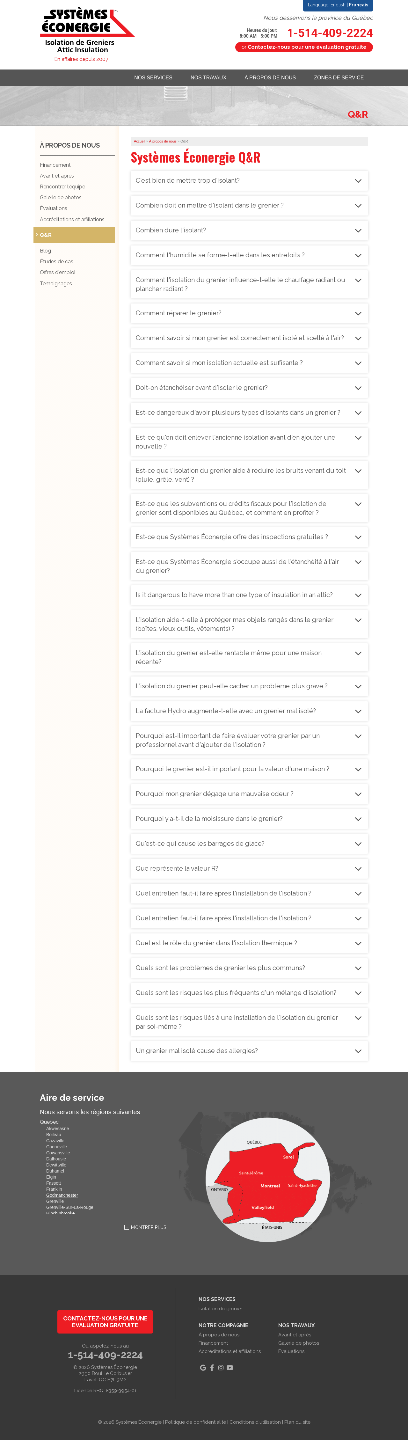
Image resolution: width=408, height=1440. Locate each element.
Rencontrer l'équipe (62, 187)
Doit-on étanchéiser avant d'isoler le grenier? (202, 387)
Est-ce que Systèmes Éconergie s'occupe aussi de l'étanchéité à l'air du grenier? (237, 566)
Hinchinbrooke (60, 1213)
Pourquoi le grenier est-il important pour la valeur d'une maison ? (232, 769)
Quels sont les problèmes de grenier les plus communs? (220, 968)
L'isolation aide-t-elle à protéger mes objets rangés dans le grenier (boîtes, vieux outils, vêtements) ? (234, 624)
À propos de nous (269, 77)
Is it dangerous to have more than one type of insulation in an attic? (234, 595)
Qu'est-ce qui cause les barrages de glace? (200, 843)
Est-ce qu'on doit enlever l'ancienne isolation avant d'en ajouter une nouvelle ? (235, 442)
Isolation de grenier (220, 1309)
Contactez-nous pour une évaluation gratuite (105, 1322)
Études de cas (56, 262)
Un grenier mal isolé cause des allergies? (197, 1051)
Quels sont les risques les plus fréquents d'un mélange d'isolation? (236, 993)
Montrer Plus (148, 1227)
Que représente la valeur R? (177, 868)
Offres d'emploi (57, 273)
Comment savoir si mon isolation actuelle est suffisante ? (219, 363)
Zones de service (338, 77)
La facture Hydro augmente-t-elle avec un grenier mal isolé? (226, 711)
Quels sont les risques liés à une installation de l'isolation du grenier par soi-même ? (237, 1022)
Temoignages (56, 284)
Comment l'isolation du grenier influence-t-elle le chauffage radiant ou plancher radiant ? (240, 284)
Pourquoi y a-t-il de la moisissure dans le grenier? (209, 818)
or (304, 47)
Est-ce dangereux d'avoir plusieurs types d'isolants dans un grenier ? (238, 412)
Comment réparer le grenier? (179, 313)
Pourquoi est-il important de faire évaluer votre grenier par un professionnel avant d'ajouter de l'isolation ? (228, 740)
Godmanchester (62, 1195)
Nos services (150, 77)
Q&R (46, 235)
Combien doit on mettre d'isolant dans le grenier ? (210, 205)
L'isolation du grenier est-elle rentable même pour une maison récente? (229, 657)
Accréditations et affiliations (72, 219)
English (338, 4)
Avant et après (57, 176)
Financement (55, 165)
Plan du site (297, 1422)
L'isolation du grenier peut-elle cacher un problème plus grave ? (232, 686)
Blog (45, 251)
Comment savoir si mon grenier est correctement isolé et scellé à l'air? (240, 338)
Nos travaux (206, 77)
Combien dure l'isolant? (171, 230)
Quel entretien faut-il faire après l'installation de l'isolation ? (223, 893)
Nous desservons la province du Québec (318, 17)
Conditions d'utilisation (255, 1422)
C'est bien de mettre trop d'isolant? (188, 180)
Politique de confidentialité (195, 1422)
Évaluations (53, 209)
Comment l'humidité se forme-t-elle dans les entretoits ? (220, 255)
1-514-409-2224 (306, 33)
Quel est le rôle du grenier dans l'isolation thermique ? (216, 943)
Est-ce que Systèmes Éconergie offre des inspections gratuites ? (232, 537)
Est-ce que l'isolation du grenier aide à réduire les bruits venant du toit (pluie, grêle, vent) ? (241, 475)
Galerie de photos (61, 198)
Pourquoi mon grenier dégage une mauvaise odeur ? (215, 794)
